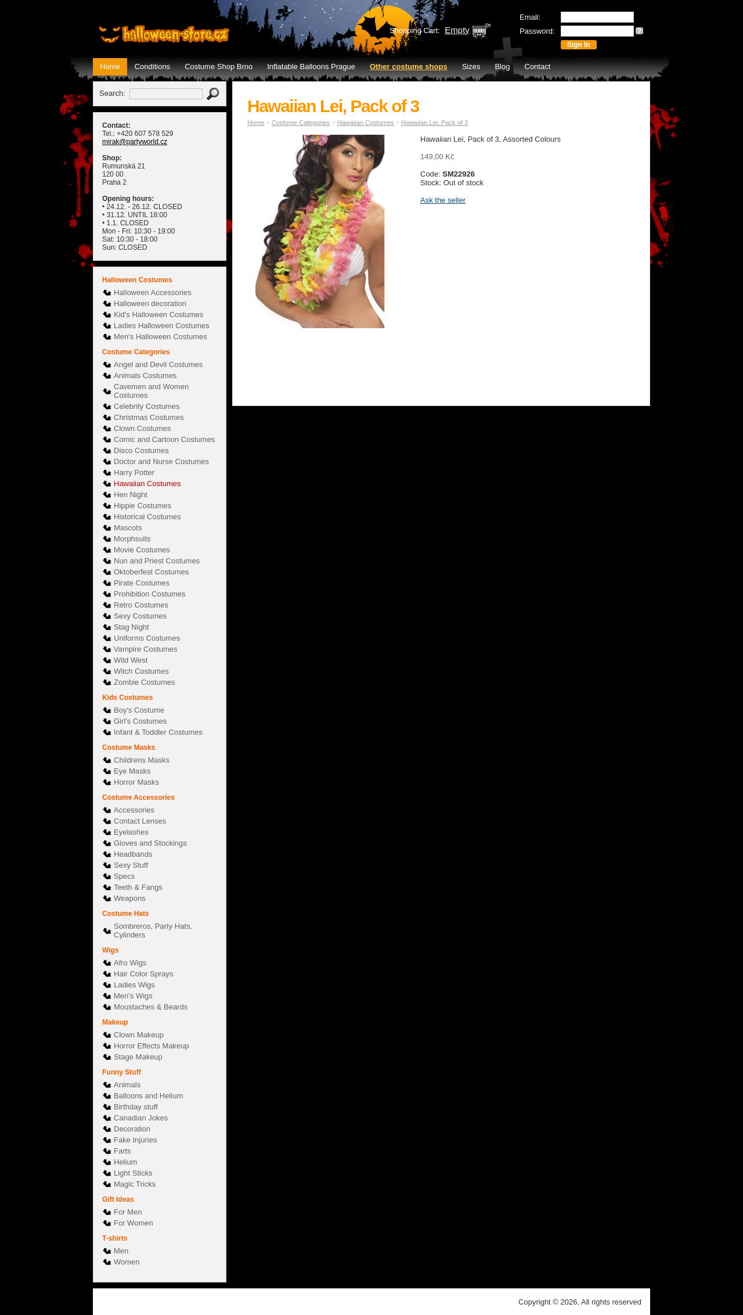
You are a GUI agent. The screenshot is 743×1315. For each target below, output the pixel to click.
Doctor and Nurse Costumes (161, 461)
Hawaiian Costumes (147, 483)
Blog (502, 66)
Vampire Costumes (146, 649)
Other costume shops (409, 66)
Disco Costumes (141, 450)
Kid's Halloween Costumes (158, 314)
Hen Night (130, 494)
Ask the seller (443, 200)
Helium (125, 1162)
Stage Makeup (138, 1056)
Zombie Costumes (144, 682)
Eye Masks (132, 771)
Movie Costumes (142, 549)
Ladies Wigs (134, 984)
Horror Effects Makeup (151, 1045)
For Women (133, 1223)
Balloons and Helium (148, 1095)
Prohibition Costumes (150, 594)
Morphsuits (132, 538)
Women (127, 1261)
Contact (537, 66)
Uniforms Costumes (147, 638)
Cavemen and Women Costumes (151, 391)
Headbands (133, 854)
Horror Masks (136, 782)
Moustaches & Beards (150, 1007)
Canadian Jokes (141, 1117)
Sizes (471, 66)
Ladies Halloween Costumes (162, 325)
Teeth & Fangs (138, 887)
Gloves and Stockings (150, 843)
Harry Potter (134, 472)
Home (110, 66)
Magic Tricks (135, 1184)
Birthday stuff (136, 1106)
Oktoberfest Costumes (151, 571)
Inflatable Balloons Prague (311, 66)
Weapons (130, 898)
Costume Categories (301, 122)
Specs (124, 876)
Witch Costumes (141, 671)
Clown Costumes (142, 428)
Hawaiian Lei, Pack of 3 (434, 122)
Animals (127, 1084)
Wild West (130, 660)
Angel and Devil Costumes (158, 364)
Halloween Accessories (153, 292)
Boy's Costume (139, 710)
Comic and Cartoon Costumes (164, 439)
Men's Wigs (133, 995)
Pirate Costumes (141, 583)
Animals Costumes (145, 375)
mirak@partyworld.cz (134, 142)
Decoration (132, 1128)
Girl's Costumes (140, 721)
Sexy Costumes (140, 616)
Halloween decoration (150, 303)
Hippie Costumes (142, 505)
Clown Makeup (139, 1034)
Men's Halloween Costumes (160, 336)
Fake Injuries (135, 1140)
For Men (128, 1212)
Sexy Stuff (131, 865)
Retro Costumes (141, 605)
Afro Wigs (130, 962)
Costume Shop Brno (219, 66)
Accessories (134, 810)
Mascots (128, 527)
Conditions (152, 66)
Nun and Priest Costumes (157, 560)
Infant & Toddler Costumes (158, 732)
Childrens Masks (141, 760)
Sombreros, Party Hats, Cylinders (153, 930)
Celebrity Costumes (146, 406)
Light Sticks (133, 1173)
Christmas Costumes (149, 417)
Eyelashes (131, 832)
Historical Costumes (147, 516)
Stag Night (131, 627)
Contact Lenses (140, 821)
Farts (122, 1151)
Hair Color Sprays (144, 973)
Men (121, 1250)
